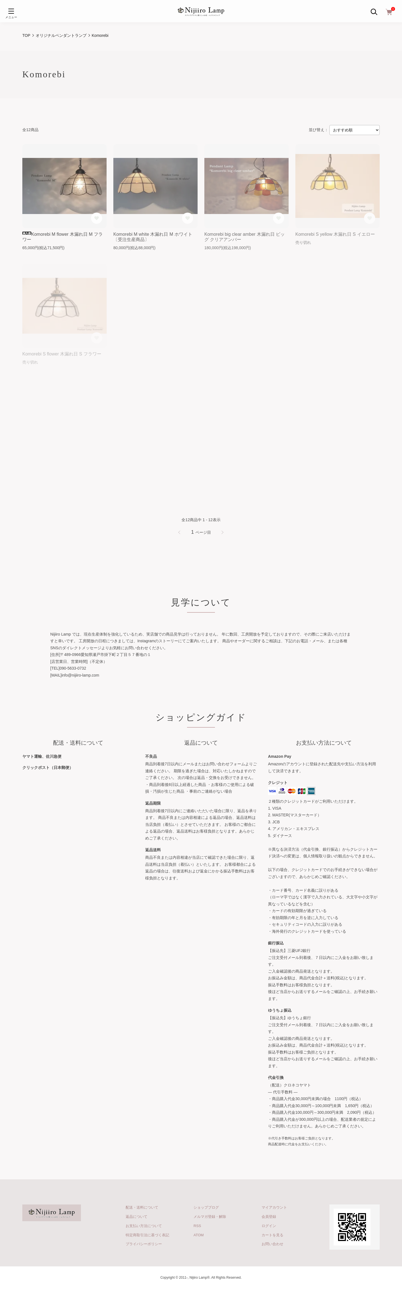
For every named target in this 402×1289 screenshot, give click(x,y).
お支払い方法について (144, 1226)
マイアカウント (274, 1207)
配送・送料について (142, 1207)
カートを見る (272, 1235)
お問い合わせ (272, 1244)
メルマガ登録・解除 (209, 1217)
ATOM (198, 1235)
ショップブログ (206, 1207)
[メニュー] (11, 11)
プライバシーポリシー (144, 1244)
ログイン (269, 1226)
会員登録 (269, 1217)
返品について (136, 1217)
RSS (197, 1226)
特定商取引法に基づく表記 (147, 1235)
